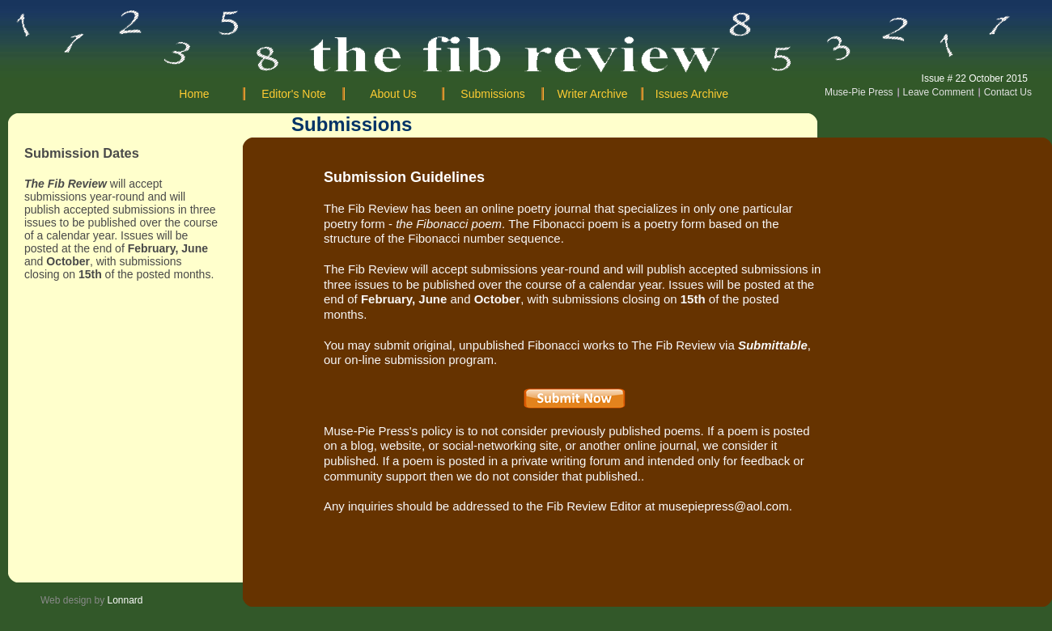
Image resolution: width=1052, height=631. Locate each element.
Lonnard (125, 600)
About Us (393, 93)
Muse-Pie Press (859, 92)
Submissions (492, 93)
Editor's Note (293, 93)
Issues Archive (691, 93)
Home (194, 93)
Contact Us (1008, 92)
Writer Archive (593, 93)
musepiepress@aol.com (724, 506)
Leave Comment (938, 92)
